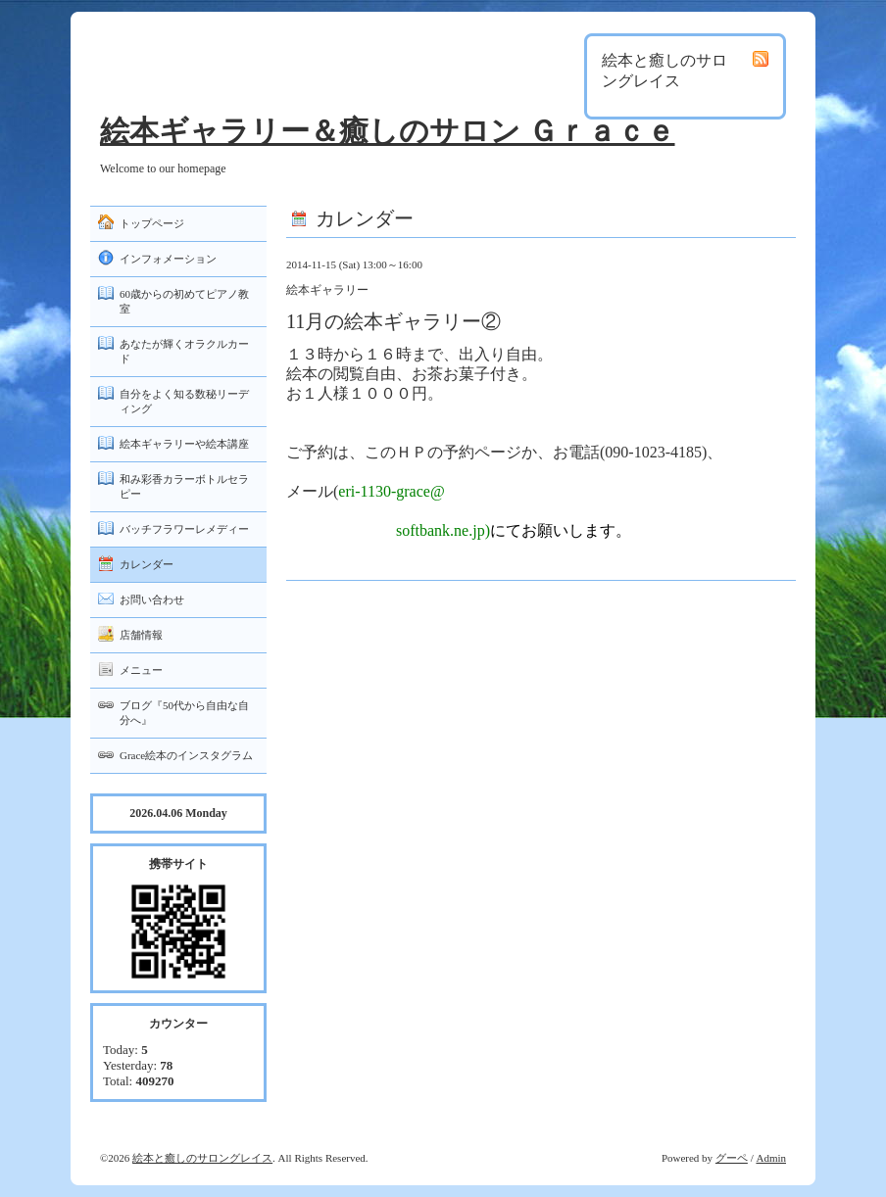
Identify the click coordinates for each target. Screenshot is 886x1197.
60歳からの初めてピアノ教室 (184, 301)
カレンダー (146, 564)
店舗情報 (141, 635)
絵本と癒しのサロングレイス (202, 1158)
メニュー (141, 670)
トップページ (152, 223)
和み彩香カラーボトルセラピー (184, 486)
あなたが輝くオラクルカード (184, 351)
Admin (771, 1158)
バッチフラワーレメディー (184, 529)
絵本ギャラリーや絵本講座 (184, 444)
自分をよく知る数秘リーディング (184, 401)
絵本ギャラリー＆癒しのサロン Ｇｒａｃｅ (387, 131)
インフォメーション (168, 258)
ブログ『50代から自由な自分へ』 (184, 712)
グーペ (731, 1158)
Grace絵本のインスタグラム (186, 755)
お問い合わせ (152, 599)
